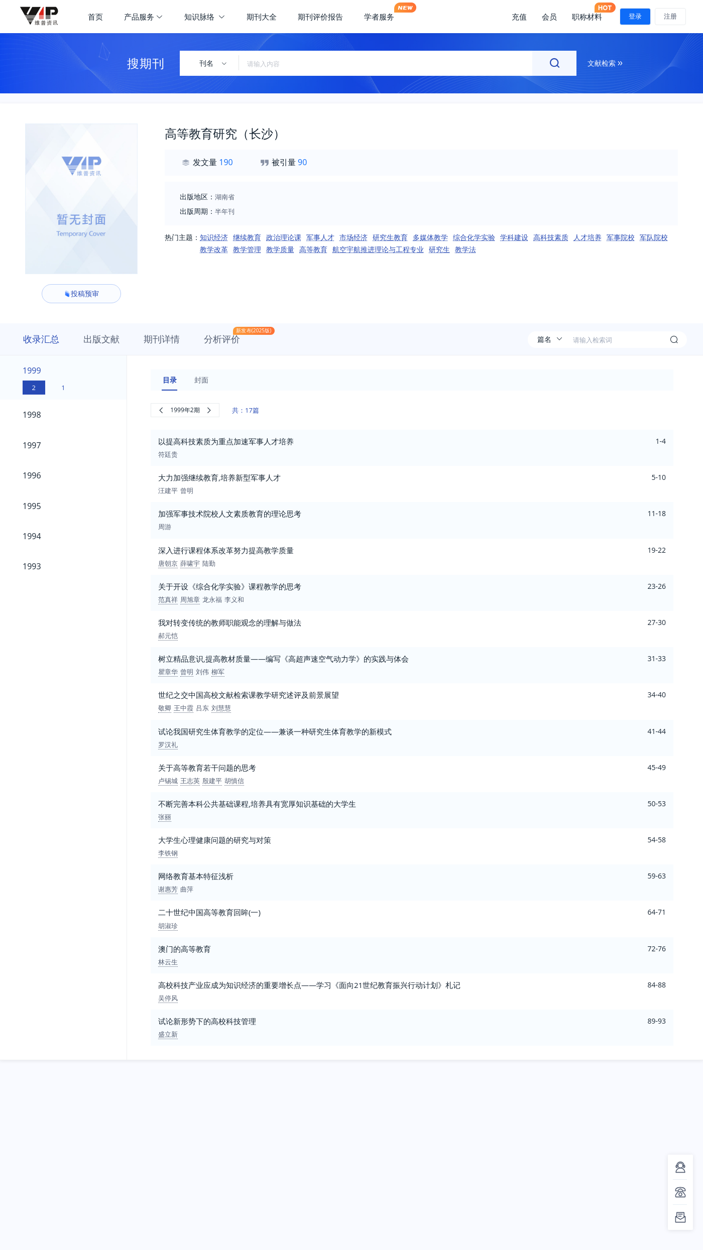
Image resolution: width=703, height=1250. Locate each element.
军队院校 (654, 237)
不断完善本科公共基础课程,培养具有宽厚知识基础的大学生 (257, 804)
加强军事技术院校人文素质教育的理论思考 (229, 514)
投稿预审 (81, 293)
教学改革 (214, 249)
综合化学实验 (474, 237)
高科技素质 (550, 237)
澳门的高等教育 (184, 949)
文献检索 (605, 63)
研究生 (439, 249)
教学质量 (280, 249)
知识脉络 (204, 17)
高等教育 (313, 249)
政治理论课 (283, 237)
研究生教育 (390, 237)
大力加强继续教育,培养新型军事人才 (219, 477)
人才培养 (587, 237)
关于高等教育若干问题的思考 (207, 768)
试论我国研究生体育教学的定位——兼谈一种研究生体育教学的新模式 (275, 731)
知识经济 (214, 237)
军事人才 (320, 237)
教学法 (465, 249)
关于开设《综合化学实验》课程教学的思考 (229, 586)
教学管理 (247, 249)
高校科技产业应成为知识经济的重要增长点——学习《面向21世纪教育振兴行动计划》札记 (309, 985)
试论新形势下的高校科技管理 (207, 1021)
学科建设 (514, 237)
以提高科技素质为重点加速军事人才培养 (226, 441)
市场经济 (353, 237)
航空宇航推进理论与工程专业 (378, 249)
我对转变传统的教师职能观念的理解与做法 (229, 622)
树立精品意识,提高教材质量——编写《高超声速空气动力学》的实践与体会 (283, 659)
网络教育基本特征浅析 (195, 876)
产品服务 (143, 17)
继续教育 (247, 237)
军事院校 (621, 237)
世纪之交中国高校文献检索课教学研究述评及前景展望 (248, 695)
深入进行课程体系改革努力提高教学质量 (226, 550)
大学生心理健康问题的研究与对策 (214, 840)
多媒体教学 (430, 237)
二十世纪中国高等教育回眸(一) (209, 912)
